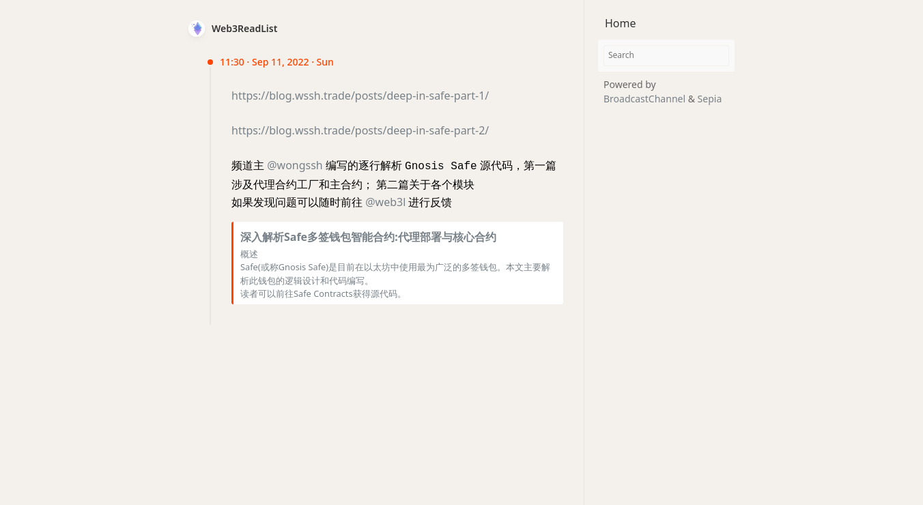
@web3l (385, 200)
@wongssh (295, 165)
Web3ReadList (244, 28)
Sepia (710, 98)
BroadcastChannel (646, 98)
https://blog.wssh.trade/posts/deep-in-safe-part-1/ (360, 95)
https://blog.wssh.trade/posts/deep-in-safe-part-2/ (360, 130)
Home (620, 23)
